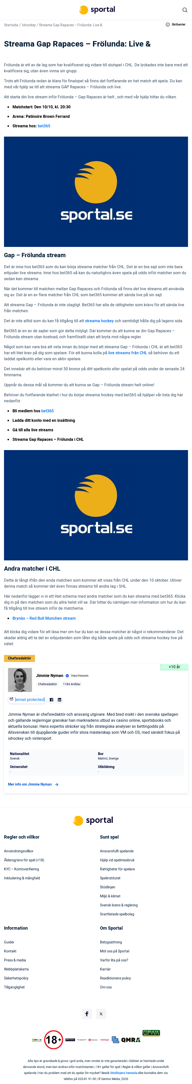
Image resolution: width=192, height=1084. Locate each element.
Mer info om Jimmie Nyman (34, 785)
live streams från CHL (127, 353)
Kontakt (10, 951)
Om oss (106, 987)
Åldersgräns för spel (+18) (24, 860)
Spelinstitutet (110, 878)
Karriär (105, 969)
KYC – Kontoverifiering (21, 869)
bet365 (44, 126)
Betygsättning (111, 942)
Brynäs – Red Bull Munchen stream (44, 618)
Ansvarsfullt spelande (117, 851)
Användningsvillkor (19, 851)
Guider (9, 942)
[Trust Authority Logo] (70, 1040)
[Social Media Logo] (87, 1014)
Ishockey (29, 25)
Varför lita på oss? (114, 960)
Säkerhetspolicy (16, 978)
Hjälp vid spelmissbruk (117, 860)
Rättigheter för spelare (117, 869)
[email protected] (30, 700)
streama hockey (99, 321)
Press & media (15, 960)
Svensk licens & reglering (119, 905)
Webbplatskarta (16, 969)
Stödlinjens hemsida (123, 1073)
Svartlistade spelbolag (117, 914)
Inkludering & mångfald (22, 878)
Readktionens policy (115, 978)
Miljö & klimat (110, 896)
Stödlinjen (107, 887)
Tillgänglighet (14, 987)
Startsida (11, 25)
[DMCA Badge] (37, 1040)
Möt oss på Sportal (114, 951)
